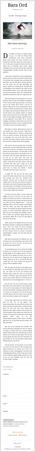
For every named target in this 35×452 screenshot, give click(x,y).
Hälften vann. (22, 435)
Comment (6, 374)
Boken (20, 15)
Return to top (17, 443)
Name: (5, 396)
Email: (5, 404)
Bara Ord (17, 5)
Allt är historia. (13, 435)
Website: (5, 411)
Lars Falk (11, 15)
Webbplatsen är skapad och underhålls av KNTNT (17, 449)
